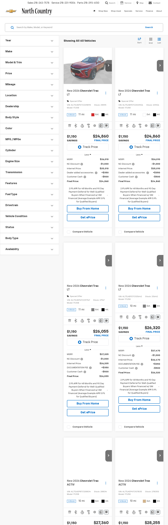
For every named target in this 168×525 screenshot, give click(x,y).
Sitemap (59, 514)
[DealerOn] (15, 514)
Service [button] (139, 11)
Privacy (67, 514)
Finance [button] (149, 11)
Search (149, 27)
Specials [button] (128, 11)
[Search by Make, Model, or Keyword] (79, 27)
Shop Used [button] (116, 11)
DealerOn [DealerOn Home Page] (49, 514)
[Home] (94, 11)
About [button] (159, 11)
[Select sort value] (140, 41)
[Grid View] (150, 41)
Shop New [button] (103, 11)
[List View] (159, 41)
